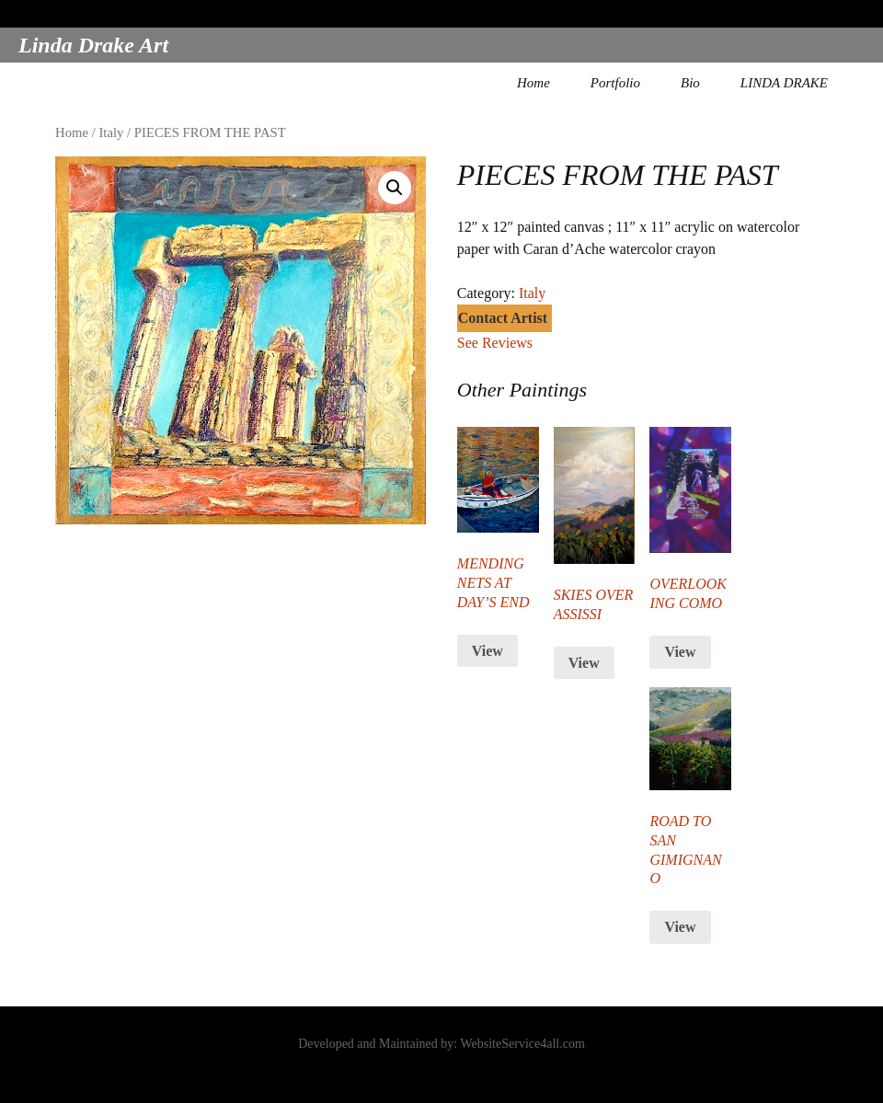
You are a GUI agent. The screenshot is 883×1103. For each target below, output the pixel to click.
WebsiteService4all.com (522, 1044)
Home (533, 82)
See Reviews (495, 342)
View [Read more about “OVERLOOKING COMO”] (679, 652)
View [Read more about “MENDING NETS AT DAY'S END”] (487, 651)
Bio (690, 82)
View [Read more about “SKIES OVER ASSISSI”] (584, 663)
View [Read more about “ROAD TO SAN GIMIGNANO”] (679, 927)
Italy (110, 132)
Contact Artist (502, 318)
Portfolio (615, 82)
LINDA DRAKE (784, 82)
